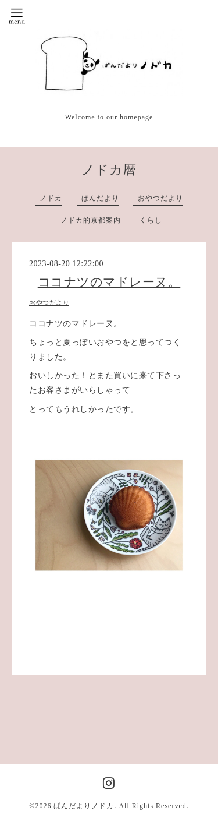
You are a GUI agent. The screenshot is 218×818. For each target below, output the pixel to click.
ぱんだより (100, 198)
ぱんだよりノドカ (83, 806)
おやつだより (160, 198)
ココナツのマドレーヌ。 (109, 282)
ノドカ (51, 198)
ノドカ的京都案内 (90, 220)
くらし (151, 220)
